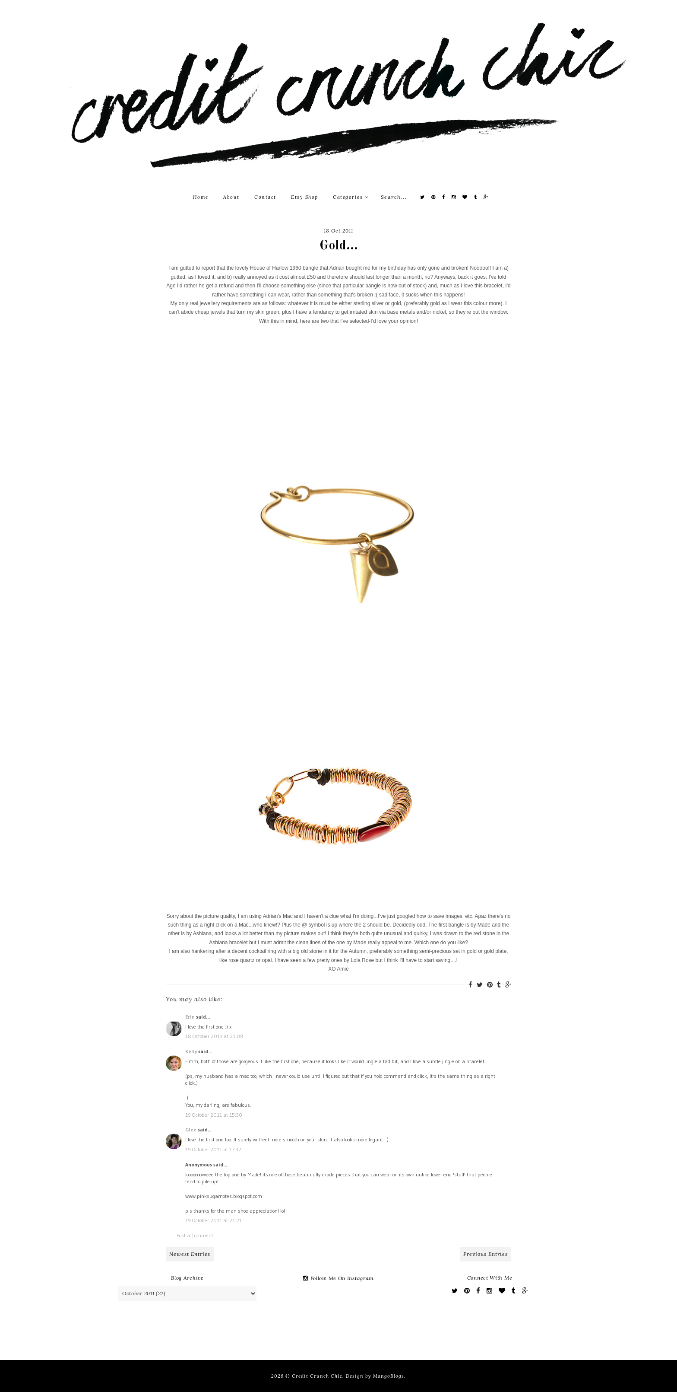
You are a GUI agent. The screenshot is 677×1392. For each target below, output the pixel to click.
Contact (265, 197)
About (231, 197)
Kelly (191, 1051)
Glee (190, 1129)
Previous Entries (485, 1254)
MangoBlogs (388, 1376)
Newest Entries (189, 1254)
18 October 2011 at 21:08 (214, 1036)
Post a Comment (195, 1235)
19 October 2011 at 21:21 (213, 1220)
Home (201, 197)
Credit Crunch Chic (317, 1376)
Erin (190, 1016)
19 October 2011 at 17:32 (213, 1149)
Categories (350, 197)
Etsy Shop (304, 197)
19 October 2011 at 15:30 (213, 1115)
